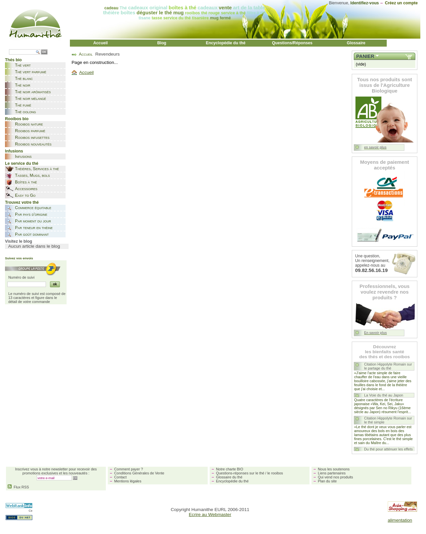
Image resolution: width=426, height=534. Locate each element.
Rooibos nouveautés (33, 144)
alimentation (400, 520)
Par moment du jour (33, 221)
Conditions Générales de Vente (139, 473)
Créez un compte (401, 3)
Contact (120, 477)
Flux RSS (18, 487)
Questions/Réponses (292, 43)
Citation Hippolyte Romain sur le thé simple (388, 420)
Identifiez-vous (364, 3)
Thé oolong (25, 112)
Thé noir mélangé (30, 98)
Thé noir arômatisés (33, 92)
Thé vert (23, 65)
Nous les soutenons (334, 469)
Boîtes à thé (26, 182)
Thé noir (22, 85)
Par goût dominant (32, 234)
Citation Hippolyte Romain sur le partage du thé (388, 366)
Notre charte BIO (229, 469)
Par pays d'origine (31, 214)
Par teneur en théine (34, 227)
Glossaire (356, 43)
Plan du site (327, 481)
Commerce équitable (33, 207)
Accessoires (26, 188)
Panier (365, 56)
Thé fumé (23, 105)
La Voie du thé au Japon (383, 395)
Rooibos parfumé (30, 131)
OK (44, 52)
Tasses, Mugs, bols (32, 175)
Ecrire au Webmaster (210, 514)
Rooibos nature (29, 124)
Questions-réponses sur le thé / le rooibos (249, 473)
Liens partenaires (331, 473)
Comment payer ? (128, 469)
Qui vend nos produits (335, 477)
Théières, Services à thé (37, 168)
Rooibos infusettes (32, 137)
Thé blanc (24, 78)
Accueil (100, 43)
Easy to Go (25, 195)
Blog (161, 43)
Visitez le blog (18, 241)
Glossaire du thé (229, 477)
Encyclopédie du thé (226, 43)
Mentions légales (127, 481)
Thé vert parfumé (30, 72)
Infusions (23, 156)
